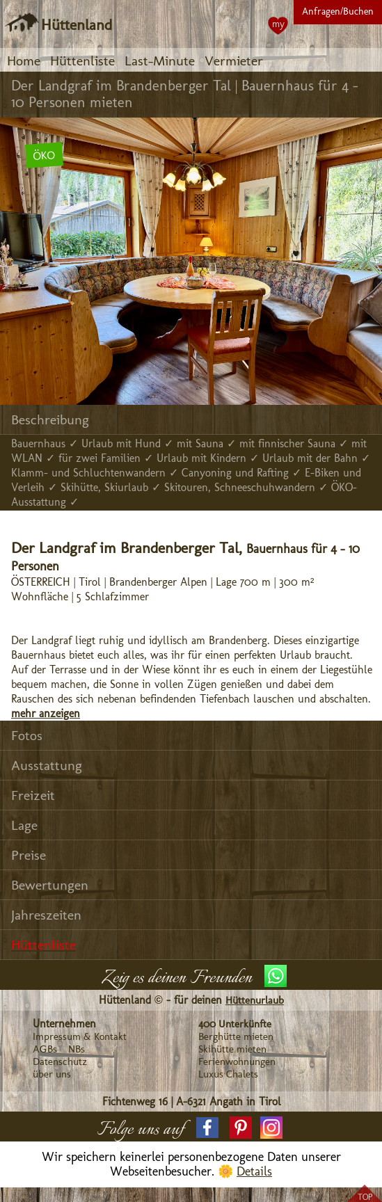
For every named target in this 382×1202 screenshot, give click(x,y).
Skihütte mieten (232, 1049)
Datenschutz (60, 1061)
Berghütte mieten (235, 1036)
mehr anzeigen (45, 713)
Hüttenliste (82, 60)
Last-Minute (160, 60)
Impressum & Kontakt (80, 1036)
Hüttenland (76, 24)
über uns (52, 1074)
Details (254, 1171)
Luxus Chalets (228, 1074)
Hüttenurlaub (254, 1000)
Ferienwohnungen (237, 1061)
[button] (207, 1127)
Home (23, 60)
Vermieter (234, 60)
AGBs (45, 1049)
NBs (76, 1049)
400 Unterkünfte (234, 1024)
